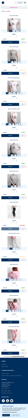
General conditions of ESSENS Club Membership (11, 375)
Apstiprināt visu (6, 415)
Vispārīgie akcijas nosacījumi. (18, 356)
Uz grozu (10, 42)
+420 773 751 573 (5, 388)
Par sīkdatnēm (4, 412)
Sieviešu (8, 11)
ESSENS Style (4, 11)
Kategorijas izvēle (14, 7)
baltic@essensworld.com (7, 393)
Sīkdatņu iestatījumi (15, 415)
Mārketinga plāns (5, 366)
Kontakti (4, 379)
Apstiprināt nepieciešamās (12, 412)
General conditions (5, 373)
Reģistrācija (4, 364)
